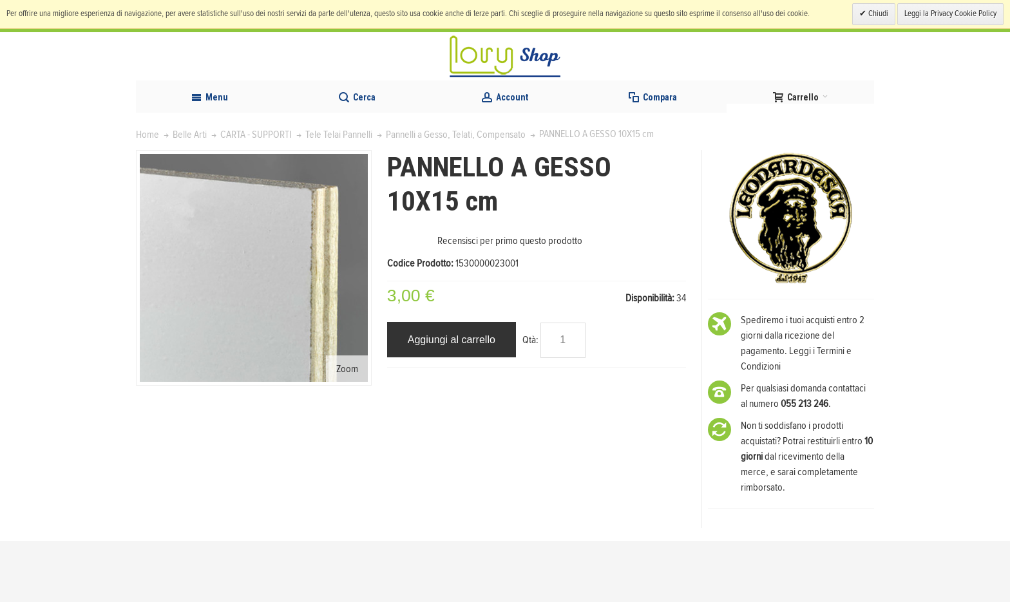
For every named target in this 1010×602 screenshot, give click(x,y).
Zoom (347, 430)
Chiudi (877, 14)
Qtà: (530, 401)
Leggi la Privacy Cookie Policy (950, 14)
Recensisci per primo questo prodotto (509, 302)
